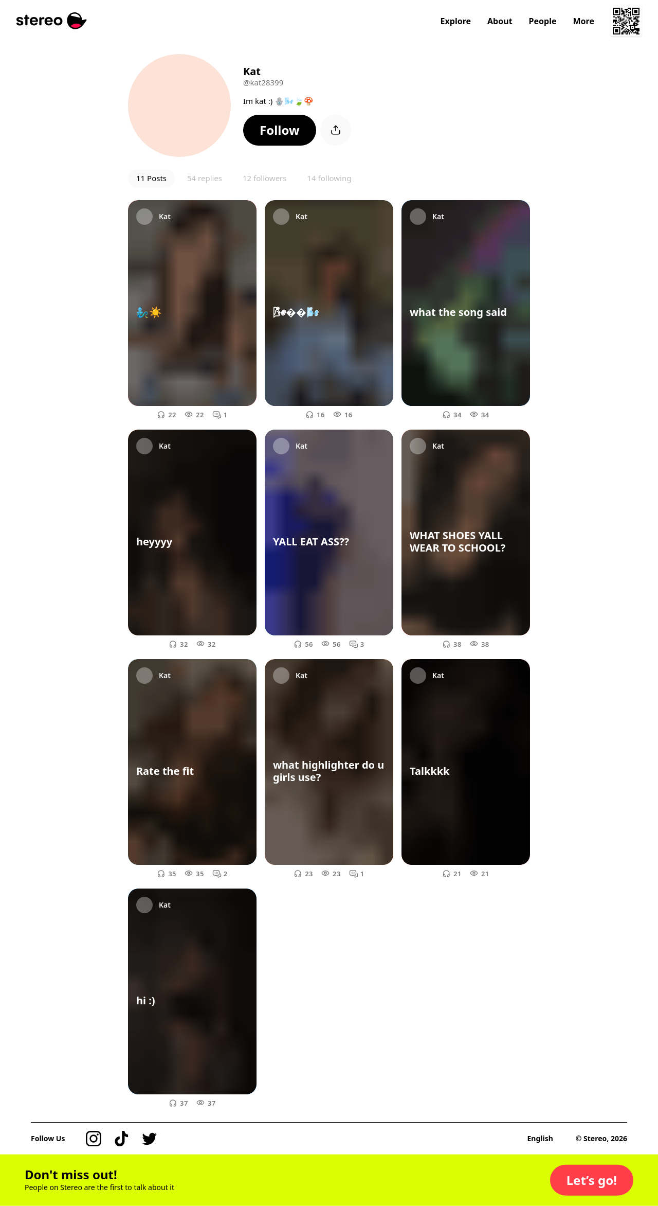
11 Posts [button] (151, 178)
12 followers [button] (264, 178)
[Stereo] (51, 20)
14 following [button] (329, 178)
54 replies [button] (204, 178)
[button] (279, 130)
